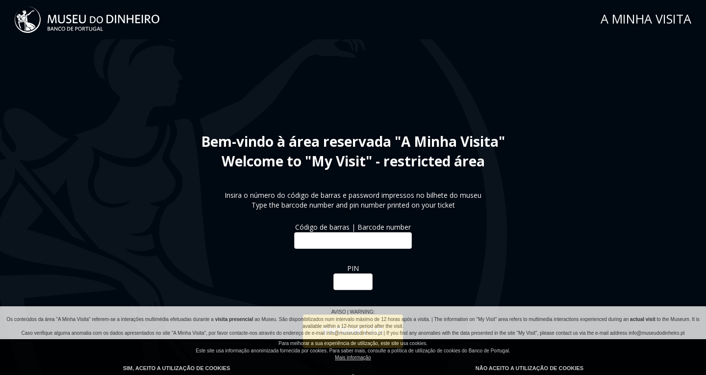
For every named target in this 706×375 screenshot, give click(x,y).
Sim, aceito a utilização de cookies (176, 368)
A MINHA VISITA (646, 18)
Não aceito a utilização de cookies (529, 368)
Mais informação (353, 357)
